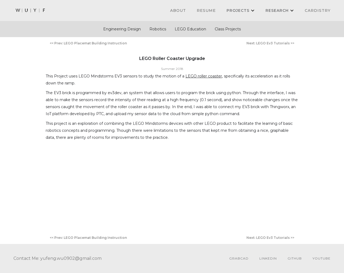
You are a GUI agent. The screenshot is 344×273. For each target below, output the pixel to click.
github (295, 258)
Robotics (157, 29)
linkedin (268, 258)
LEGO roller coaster (203, 76)
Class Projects (228, 29)
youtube (322, 258)
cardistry (318, 10)
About (178, 10)
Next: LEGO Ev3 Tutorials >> (270, 43)
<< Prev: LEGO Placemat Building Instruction (88, 43)
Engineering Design (122, 29)
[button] (240, 10)
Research (277, 10)
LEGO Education (190, 29)
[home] (30, 10)
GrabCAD (239, 258)
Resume (206, 10)
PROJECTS (238, 10)
